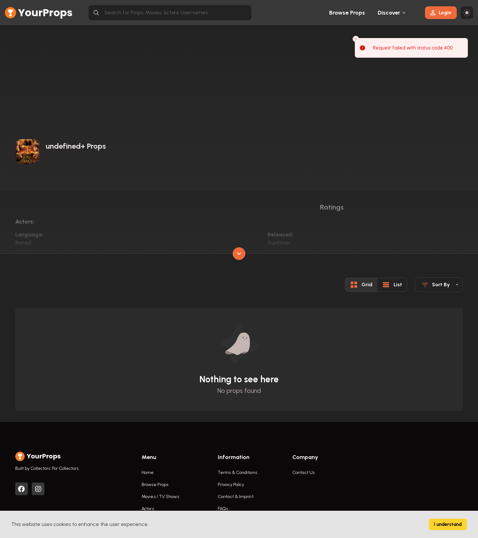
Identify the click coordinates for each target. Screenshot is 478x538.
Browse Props (347, 12)
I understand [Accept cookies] (448, 524)
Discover (389, 12)
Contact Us (303, 472)
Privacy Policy (231, 484)
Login (440, 13)
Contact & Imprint (236, 496)
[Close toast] (356, 39)
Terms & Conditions (237, 472)
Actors (148, 508)
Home (148, 472)
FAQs (223, 508)
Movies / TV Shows (160, 496)
